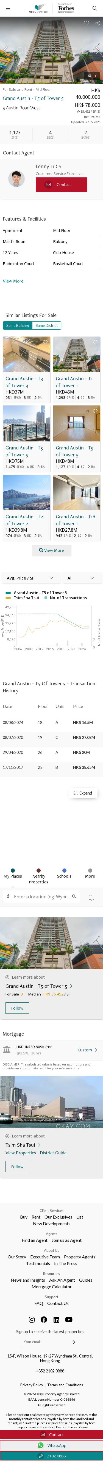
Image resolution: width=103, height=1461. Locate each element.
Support (51, 1297)
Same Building (17, 325)
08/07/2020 (13, 737)
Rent (36, 1216)
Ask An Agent (62, 1279)
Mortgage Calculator (52, 1286)
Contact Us (58, 1303)
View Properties (21, 1152)
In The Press (65, 1263)
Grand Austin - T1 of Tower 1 (74, 382)
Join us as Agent (67, 1240)
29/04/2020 (13, 752)
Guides (85, 1279)
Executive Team (45, 1256)
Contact (52, 1434)
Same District (47, 325)
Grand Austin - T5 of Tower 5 (24, 451)
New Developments (51, 1223)
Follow (17, 1008)
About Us (51, 1250)
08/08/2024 (13, 722)
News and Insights (28, 1279)
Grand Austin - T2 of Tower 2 (24, 520)
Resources (51, 1273)
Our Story (17, 1256)
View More (13, 281)
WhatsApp (51, 1445)
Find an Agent (35, 1240)
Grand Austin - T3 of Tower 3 (24, 382)
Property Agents (79, 1256)
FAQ (38, 1303)
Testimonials (38, 1263)
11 (92, 76)
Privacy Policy (31, 1385)
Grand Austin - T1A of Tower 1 (75, 520)
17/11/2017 (13, 767)
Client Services (51, 1210)
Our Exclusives (58, 1216)
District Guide (54, 1152)
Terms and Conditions (65, 1385)
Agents (51, 1234)
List (79, 1216)
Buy (23, 1216)
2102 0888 (51, 1455)
